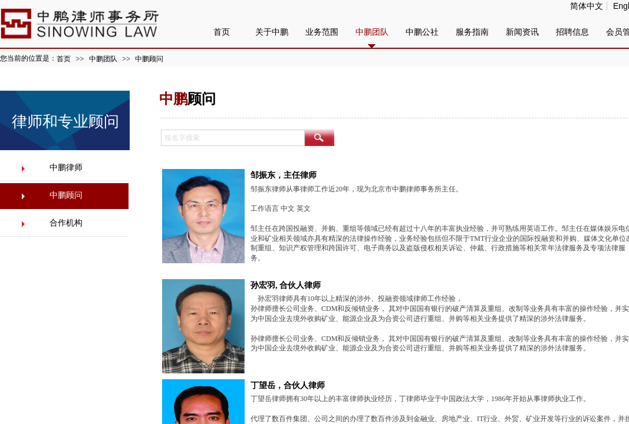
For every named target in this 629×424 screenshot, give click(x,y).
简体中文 (586, 6)
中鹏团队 (103, 59)
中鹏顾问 (149, 59)
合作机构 (66, 222)
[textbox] (233, 138)
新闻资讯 (522, 32)
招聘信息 (572, 32)
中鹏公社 (422, 32)
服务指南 (472, 32)
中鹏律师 (66, 167)
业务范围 (321, 32)
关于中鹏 (271, 32)
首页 (64, 59)
